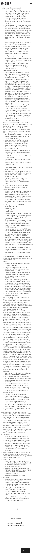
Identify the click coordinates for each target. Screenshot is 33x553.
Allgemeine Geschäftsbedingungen (15, 525)
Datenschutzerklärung (19, 523)
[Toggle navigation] (31, 3)
